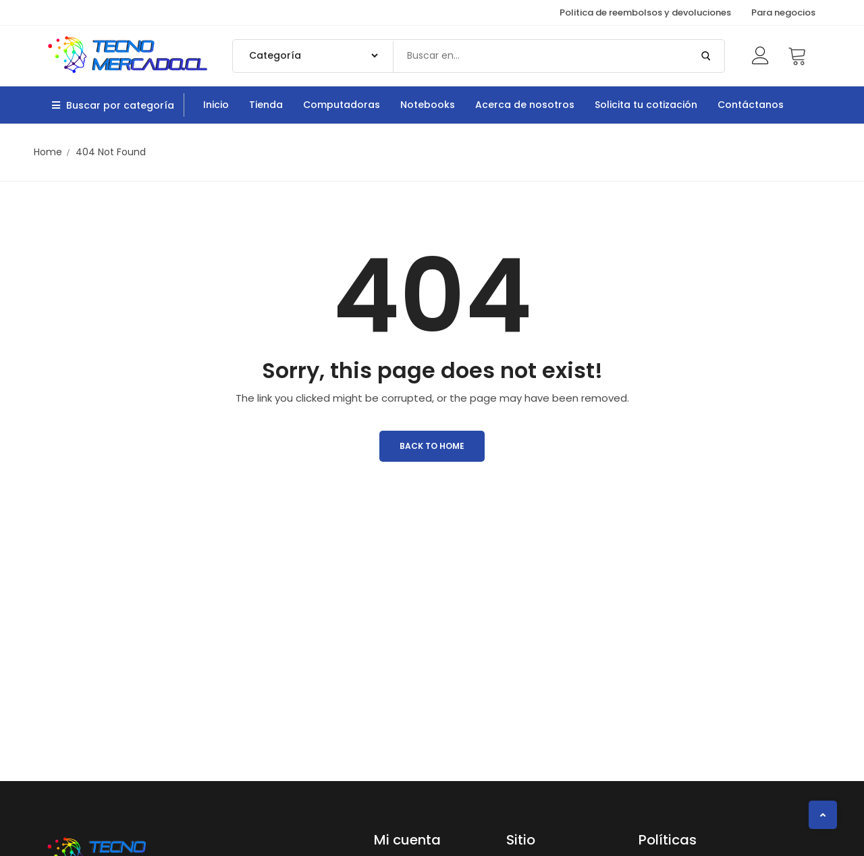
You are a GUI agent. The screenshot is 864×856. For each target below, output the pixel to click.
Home (48, 152)
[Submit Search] (706, 56)
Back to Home (432, 446)
